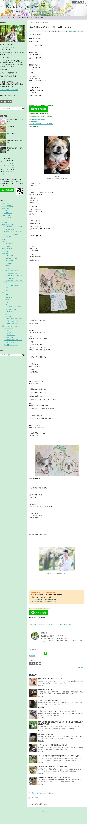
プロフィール (33, 17)
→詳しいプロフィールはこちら (9, 90)
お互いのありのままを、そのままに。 (41, 793)
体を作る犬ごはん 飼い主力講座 (13, 227)
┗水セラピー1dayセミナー (14, 318)
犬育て (3, 293)
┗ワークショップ (9, 261)
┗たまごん (7, 295)
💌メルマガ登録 (33, 121)
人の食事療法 (5, 222)
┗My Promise (11, 335)
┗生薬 (6, 288)
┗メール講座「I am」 (10, 309)
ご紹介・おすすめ (78, 31)
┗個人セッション (9, 337)
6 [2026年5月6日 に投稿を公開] (4, 165)
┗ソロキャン (8, 213)
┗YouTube (7, 220)
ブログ (7, 17)
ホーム (2, 17)
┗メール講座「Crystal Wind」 (13, 306)
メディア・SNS (6, 215)
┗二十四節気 (8, 263)
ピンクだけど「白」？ (13, 134)
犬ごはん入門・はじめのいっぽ (13, 232)
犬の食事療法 (5, 254)
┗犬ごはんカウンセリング (12, 271)
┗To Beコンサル (9, 330)
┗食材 (6, 290)
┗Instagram (7, 217)
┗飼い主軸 (7, 317)
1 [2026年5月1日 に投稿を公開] (8, 163)
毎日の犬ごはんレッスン (11, 229)
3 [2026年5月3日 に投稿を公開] (12, 163)
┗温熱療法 (7, 266)
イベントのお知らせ (7, 206)
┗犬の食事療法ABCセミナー (12, 278)
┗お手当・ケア (8, 256)
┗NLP (6, 304)
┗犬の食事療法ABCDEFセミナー (13, 276)
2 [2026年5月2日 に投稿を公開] (10, 163)
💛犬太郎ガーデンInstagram (37, 119)
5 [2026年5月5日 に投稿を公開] (2, 165)
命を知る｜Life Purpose (11, 345)
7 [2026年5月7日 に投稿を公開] (6, 165)
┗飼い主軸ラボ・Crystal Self (15, 323)
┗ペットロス (8, 297)
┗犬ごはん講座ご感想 (10, 273)
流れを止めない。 (35, 797)
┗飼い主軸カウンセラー (14, 321)
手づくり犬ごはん (15, 17)
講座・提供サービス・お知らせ (11, 326)
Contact (40, 17)
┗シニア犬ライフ (9, 244)
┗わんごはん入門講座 (10, 258)
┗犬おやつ (7, 268)
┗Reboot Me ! (8, 328)
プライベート (5, 208)
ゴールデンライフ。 (12, 126)
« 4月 (2, 174)
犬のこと (4, 242)
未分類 (3, 239)
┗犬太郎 (69, 31)
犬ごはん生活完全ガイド (11, 234)
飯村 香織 (80, 668)
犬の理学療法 (5, 251)
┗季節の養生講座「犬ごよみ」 (13, 340)
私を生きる (5, 302)
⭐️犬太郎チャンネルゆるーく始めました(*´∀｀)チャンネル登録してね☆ (50, 624)
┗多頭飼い (7, 246)
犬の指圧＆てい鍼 (7, 249)
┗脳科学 (6, 314)
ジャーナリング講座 (10, 342)
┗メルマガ (7, 333)
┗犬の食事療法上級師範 (11, 285)
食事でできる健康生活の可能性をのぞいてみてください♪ (47, 601)
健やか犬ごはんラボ (7, 225)
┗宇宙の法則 (25, 17)
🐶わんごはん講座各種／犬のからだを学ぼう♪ (41, 124)
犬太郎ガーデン (45, 812)
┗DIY (6, 210)
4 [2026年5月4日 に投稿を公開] (0, 165)
